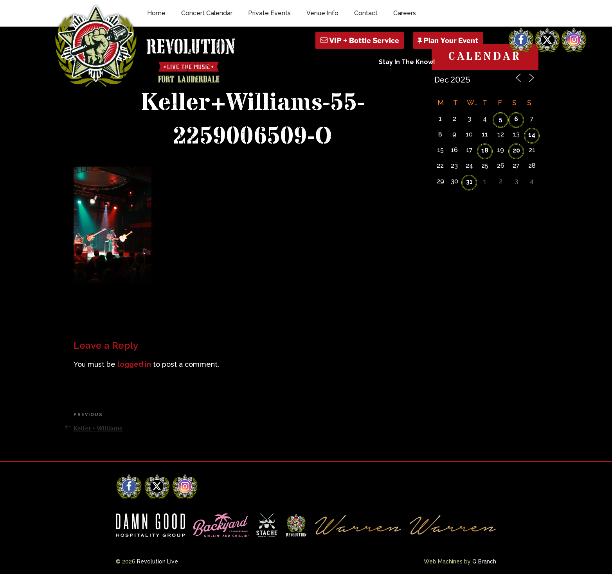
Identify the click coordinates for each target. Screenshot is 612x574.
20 (516, 150)
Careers (404, 13)
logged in (134, 364)
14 (531, 134)
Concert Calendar (206, 13)
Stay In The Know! (407, 62)
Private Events (269, 13)
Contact (366, 13)
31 (469, 181)
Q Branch (484, 561)
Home (156, 13)
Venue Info (322, 13)
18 (484, 150)
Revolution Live (157, 561)
